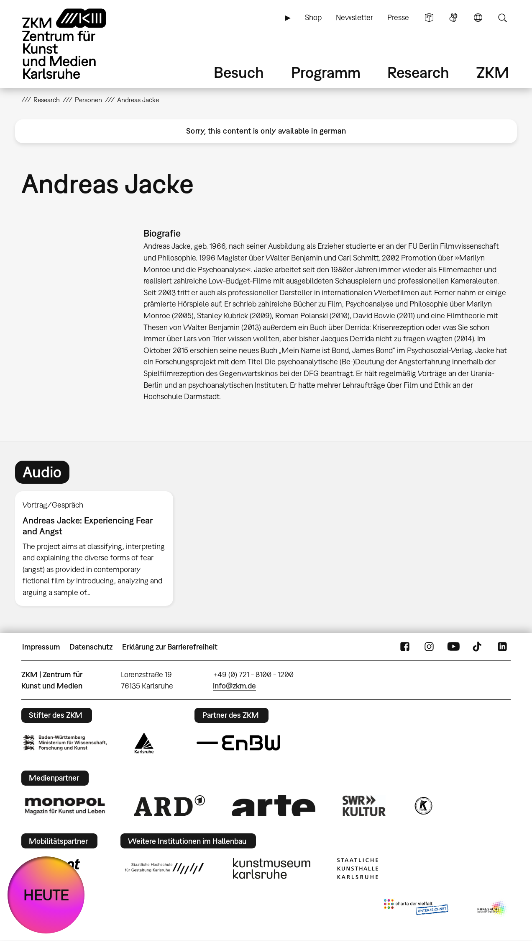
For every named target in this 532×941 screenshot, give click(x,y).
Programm (326, 72)
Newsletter (354, 17)
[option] (98, 548)
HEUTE (46, 895)
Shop (313, 17)
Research (418, 72)
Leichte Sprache (429, 18)
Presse (398, 17)
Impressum (41, 646)
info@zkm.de (234, 685)
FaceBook (404, 647)
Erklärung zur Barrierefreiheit (169, 646)
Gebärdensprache (453, 18)
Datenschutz (91, 646)
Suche (502, 18)
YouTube (453, 647)
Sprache (478, 18)
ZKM (492, 72)
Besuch (239, 72)
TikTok (478, 647)
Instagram (429, 647)
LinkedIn (502, 647)
